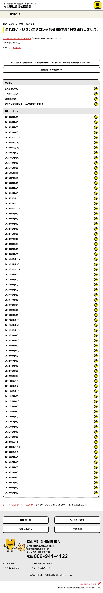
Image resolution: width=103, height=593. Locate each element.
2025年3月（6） (11, 183)
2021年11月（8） (12, 386)
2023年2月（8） (11, 310)
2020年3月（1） (11, 487)
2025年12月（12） (13, 137)
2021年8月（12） (12, 401)
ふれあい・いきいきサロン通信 (17, 38)
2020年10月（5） (12, 452)
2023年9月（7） (11, 274)
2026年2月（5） (11, 127)
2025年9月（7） (11, 152)
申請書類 (77, 529)
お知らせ (17, 47)
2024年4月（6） (11, 238)
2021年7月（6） (11, 406)
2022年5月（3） (11, 355)
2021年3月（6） (11, 426)
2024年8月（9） (11, 218)
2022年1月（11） (12, 375)
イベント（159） (11, 93)
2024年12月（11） (13, 198)
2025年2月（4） (11, 188)
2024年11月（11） (13, 203)
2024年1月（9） (11, 254)
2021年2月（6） (11, 431)
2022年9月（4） (11, 335)
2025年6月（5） (11, 167)
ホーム (5, 504)
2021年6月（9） (11, 411)
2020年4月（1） (11, 482)
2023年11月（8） (12, 264)
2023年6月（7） (11, 289)
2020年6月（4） (11, 472)
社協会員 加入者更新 (49, 69)
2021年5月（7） (11, 416)
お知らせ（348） (11, 88)
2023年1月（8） (11, 315)
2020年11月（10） (13, 447)
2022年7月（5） (11, 345)
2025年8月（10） (12, 157)
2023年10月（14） (13, 269)
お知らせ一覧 (16, 504)
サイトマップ (10, 563)
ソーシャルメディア (42, 567)
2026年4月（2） (11, 117)
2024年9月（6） (11, 213)
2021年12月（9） (12, 381)
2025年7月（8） (11, 162)
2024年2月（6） (11, 249)
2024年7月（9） (11, 223)
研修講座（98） (11, 98)
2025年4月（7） (11, 178)
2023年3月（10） (12, 304)
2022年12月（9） (12, 320)
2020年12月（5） (12, 441)
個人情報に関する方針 (43, 563)
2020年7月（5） (11, 467)
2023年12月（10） (13, 259)
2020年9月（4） (11, 457)
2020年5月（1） (11, 477)
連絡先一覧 (25, 520)
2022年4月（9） (11, 360)
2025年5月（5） (11, 172)
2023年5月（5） (11, 294)
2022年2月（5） (11, 370)
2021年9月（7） (11, 396)
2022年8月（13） (12, 340)
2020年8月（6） (11, 462)
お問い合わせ (25, 529)
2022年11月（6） (12, 325)
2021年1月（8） (11, 436)
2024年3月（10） (12, 244)
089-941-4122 (47, 556)
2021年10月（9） (12, 391)
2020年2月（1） (11, 492)
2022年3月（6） (11, 365)
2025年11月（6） (12, 142)
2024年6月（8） (11, 228)
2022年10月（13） (13, 330)
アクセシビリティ (12, 567)
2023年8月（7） (11, 279)
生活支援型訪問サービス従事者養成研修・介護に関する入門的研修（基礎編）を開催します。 (53, 62)
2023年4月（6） (11, 299)
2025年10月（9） (12, 147)
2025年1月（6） (11, 193)
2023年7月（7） (11, 284)
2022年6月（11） (12, 350)
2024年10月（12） (13, 208)
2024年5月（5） (11, 233)
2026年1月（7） (11, 132)
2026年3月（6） (11, 122)
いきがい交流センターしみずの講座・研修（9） (25, 103)
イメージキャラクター (77, 520)
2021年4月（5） (11, 421)
